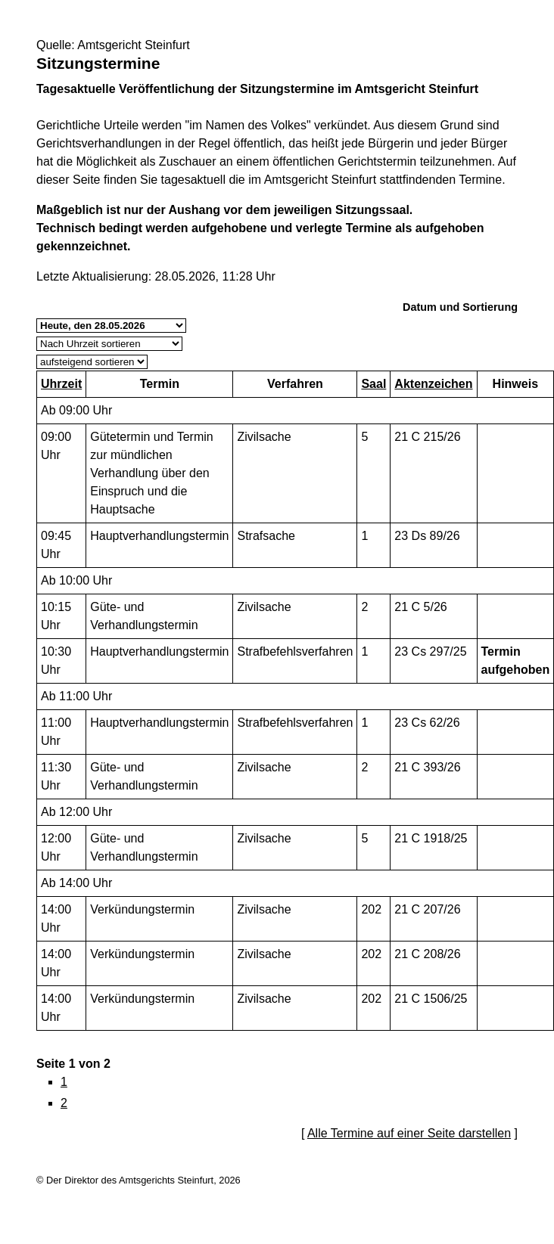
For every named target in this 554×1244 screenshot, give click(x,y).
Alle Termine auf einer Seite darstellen (409, 1133)
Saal (373, 383)
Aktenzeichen (433, 383)
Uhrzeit (61, 383)
